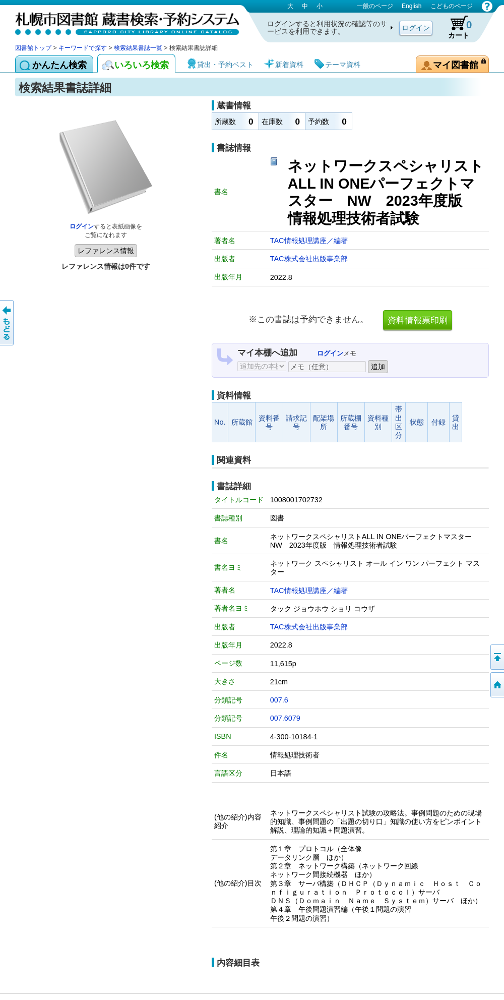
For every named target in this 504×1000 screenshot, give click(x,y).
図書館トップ (33, 47)
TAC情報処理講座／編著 (309, 241)
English (411, 6)
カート (455, 27)
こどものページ (451, 6)
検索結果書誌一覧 (138, 47)
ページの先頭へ (496, 657)
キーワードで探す (82, 47)
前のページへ (7, 322)
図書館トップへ (496, 684)
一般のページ (375, 6)
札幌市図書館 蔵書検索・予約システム (121, 21)
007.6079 (285, 718)
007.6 (279, 700)
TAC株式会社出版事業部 (309, 259)
